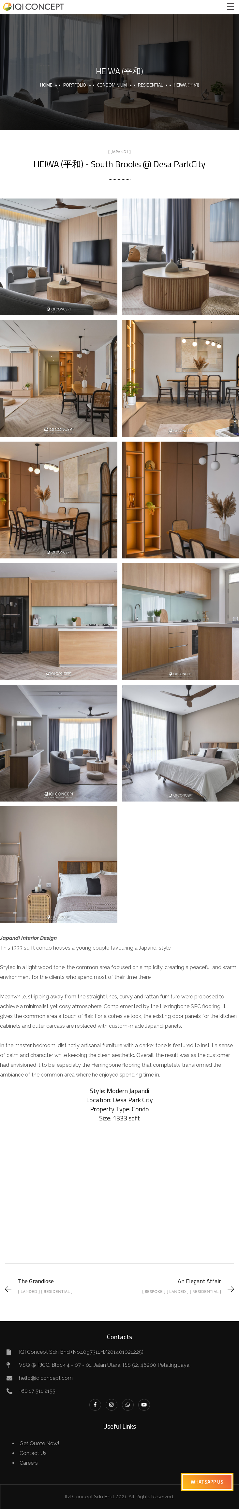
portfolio (74, 84)
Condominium (112, 84)
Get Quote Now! (39, 1443)
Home (46, 84)
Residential (150, 84)
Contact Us (33, 1453)
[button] (207, 1482)
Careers (29, 1463)
